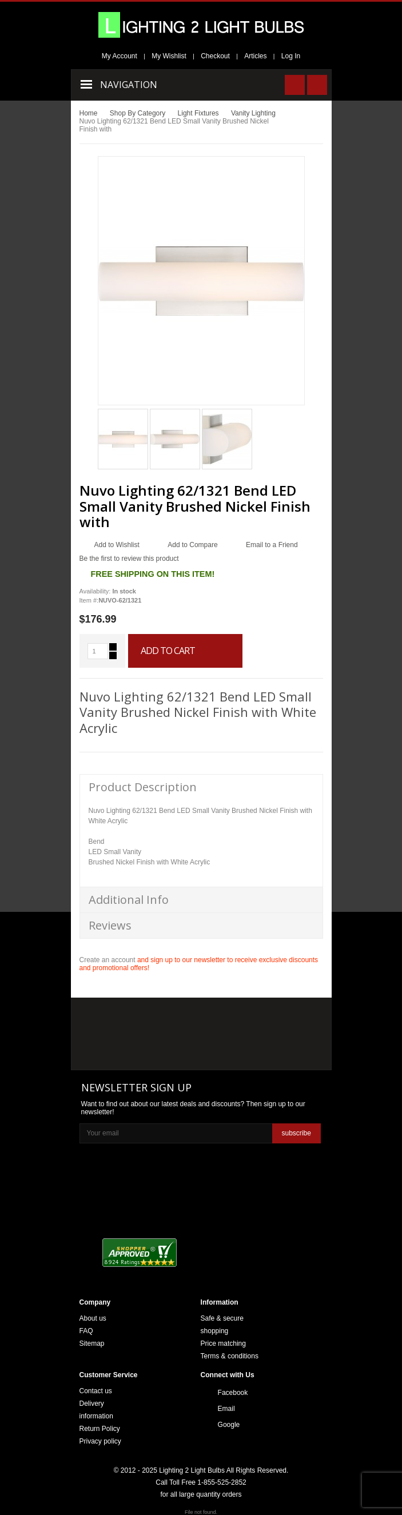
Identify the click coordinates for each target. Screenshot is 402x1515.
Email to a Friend (272, 545)
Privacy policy (100, 1441)
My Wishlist (169, 56)
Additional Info (129, 899)
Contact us (95, 1391)
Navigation (128, 84)
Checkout (215, 56)
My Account (119, 56)
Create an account (107, 960)
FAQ (86, 1331)
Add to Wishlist (117, 545)
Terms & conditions (229, 1356)
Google (229, 1425)
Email (226, 1409)
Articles (255, 56)
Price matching (223, 1343)
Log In (290, 56)
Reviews (110, 925)
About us (92, 1318)
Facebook (233, 1393)
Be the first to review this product (129, 559)
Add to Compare (192, 545)
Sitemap (92, 1343)
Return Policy (99, 1429)
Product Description (143, 787)
